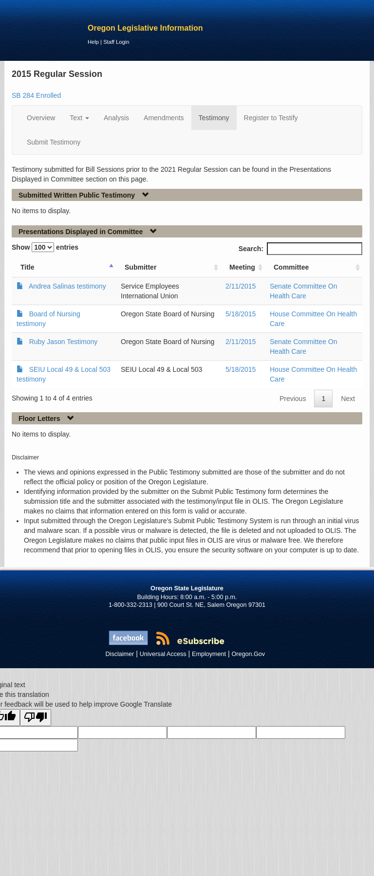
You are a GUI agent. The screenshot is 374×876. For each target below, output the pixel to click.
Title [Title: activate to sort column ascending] (27, 267)
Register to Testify (271, 118)
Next (348, 398)
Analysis (116, 118)
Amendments (164, 118)
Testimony (214, 118)
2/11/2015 (240, 286)
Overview (41, 118)
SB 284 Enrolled (36, 95)
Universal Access (163, 654)
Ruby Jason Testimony (63, 342)
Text (79, 118)
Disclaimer (120, 654)
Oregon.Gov (248, 654)
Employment (209, 654)
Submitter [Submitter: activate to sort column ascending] (140, 267)
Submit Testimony (53, 142)
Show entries (45, 247)
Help (93, 42)
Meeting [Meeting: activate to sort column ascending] (242, 267)
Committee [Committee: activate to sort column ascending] (291, 267)
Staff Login (116, 42)
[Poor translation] (35, 717)
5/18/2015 (240, 314)
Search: (300, 248)
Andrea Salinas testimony (67, 286)
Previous (293, 398)
